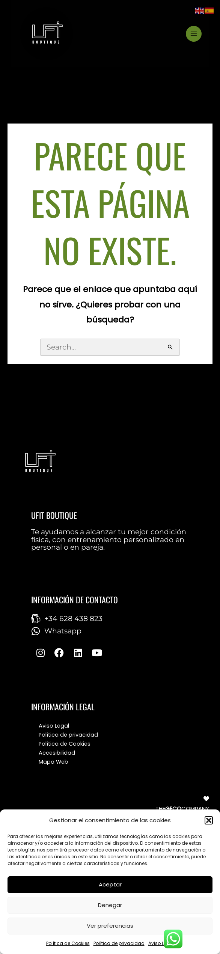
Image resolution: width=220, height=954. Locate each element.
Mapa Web (53, 762)
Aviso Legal (161, 943)
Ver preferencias (110, 926)
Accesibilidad (57, 753)
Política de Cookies (68, 943)
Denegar (110, 905)
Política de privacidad (119, 943)
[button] (208, 820)
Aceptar (110, 884)
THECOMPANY (182, 808)
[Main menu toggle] (194, 34)
